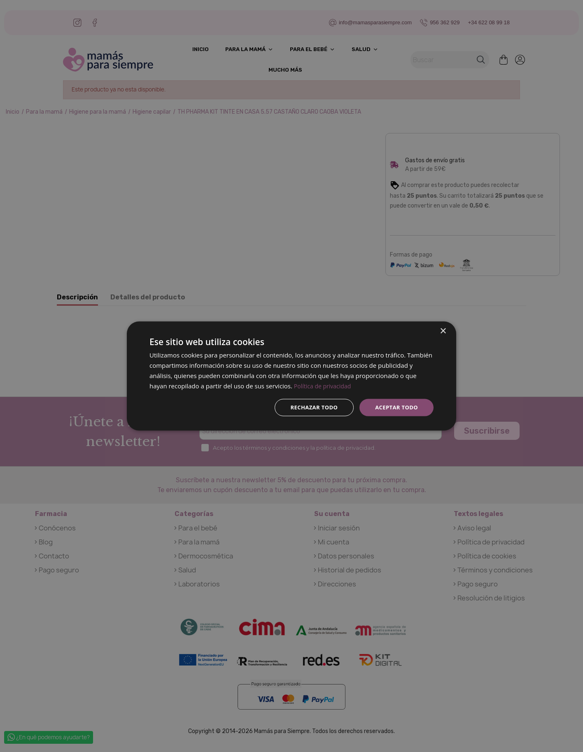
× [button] (443, 330)
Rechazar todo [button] (309, 407)
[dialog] (291, 376)
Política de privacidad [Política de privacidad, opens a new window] (324, 385)
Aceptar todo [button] (395, 407)
